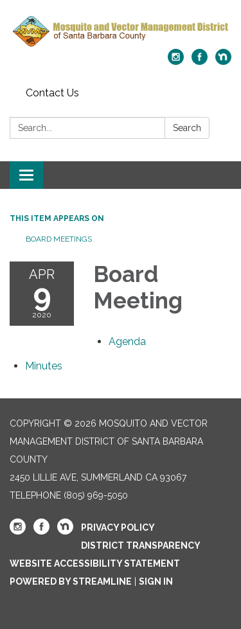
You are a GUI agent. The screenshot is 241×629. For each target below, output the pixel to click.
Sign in (156, 581)
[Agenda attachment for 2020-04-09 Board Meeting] (127, 341)
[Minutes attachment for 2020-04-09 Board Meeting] (43, 366)
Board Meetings (59, 239)
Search (187, 128)
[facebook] (200, 61)
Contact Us (52, 93)
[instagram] (176, 61)
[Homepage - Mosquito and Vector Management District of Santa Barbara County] (120, 31)
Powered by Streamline (71, 581)
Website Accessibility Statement (95, 563)
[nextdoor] (223, 61)
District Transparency (141, 545)
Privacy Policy (118, 527)
